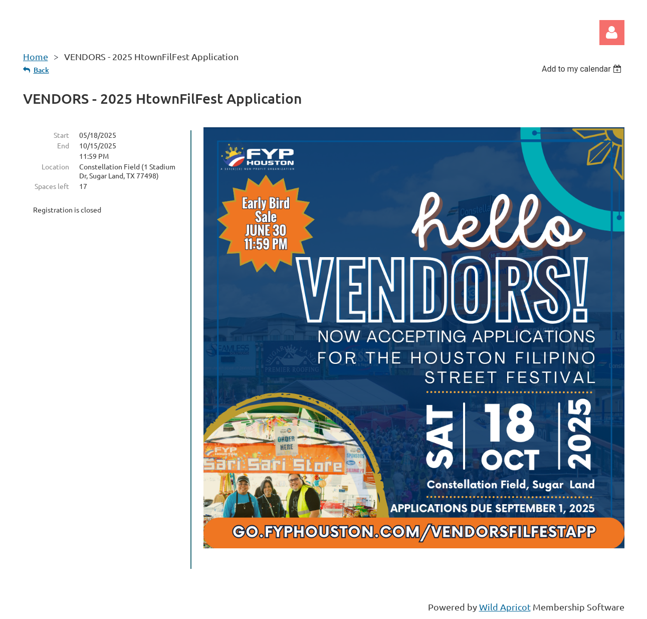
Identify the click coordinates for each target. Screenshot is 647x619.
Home (35, 56)
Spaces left (52, 185)
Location (55, 166)
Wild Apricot (505, 606)
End (63, 145)
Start (61, 134)
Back (41, 70)
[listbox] (583, 69)
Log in (611, 32)
